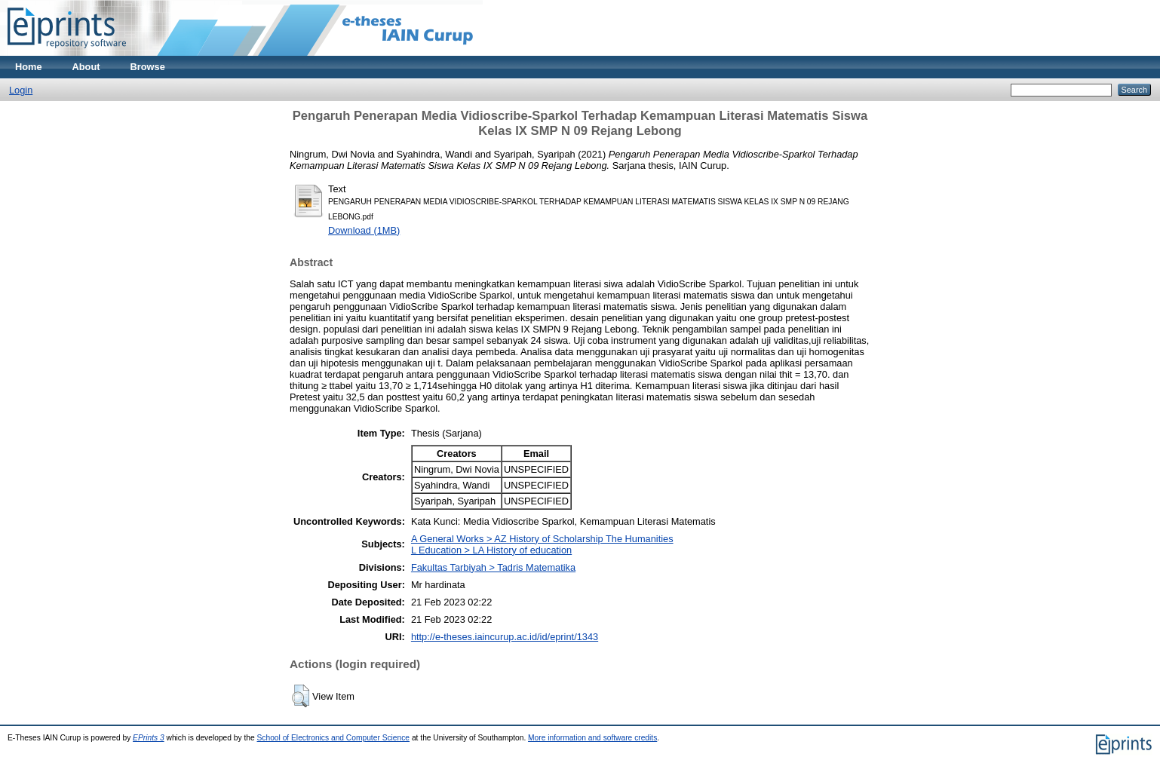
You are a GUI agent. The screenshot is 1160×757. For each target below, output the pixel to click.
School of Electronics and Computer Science (333, 738)
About (86, 66)
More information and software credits (592, 738)
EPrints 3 (148, 738)
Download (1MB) (364, 230)
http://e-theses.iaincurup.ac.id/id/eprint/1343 (504, 636)
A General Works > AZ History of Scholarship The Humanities (542, 538)
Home (28, 66)
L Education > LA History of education (491, 550)
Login (20, 90)
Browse (147, 66)
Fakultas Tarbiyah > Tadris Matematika (493, 567)
